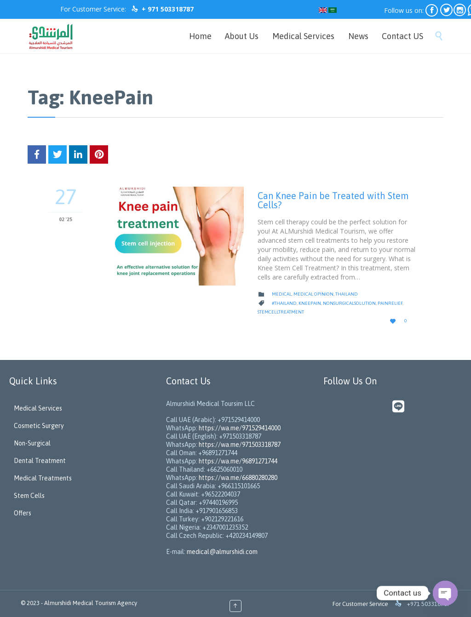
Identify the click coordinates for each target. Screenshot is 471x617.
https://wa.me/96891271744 (238, 461)
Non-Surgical (32, 443)
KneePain (310, 303)
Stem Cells (29, 495)
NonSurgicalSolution (349, 303)
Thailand (346, 294)
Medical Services (38, 408)
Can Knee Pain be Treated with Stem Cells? (333, 200)
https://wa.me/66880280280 (238, 477)
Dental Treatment (40, 460)
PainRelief (390, 303)
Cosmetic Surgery (39, 425)
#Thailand (284, 303)
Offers (22, 513)
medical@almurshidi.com (222, 551)
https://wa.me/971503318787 (240, 444)
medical (282, 294)
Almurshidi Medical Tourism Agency (90, 603)
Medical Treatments (43, 478)
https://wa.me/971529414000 (239, 428)
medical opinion (313, 294)
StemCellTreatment (281, 311)
